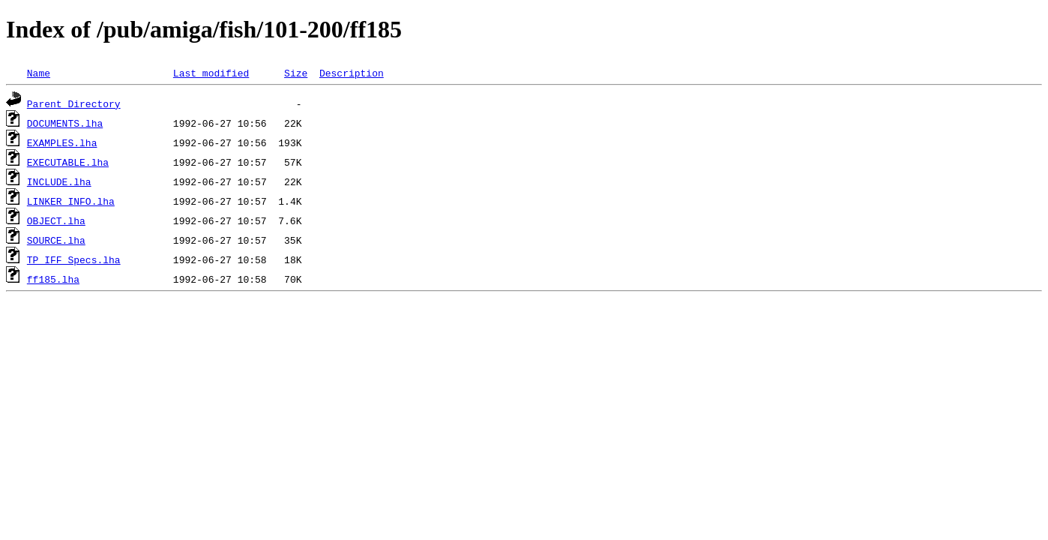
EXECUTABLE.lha (68, 162)
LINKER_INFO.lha (71, 201)
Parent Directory (74, 103)
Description (351, 73)
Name (38, 73)
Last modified (211, 73)
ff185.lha (53, 279)
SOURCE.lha (56, 240)
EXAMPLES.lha (62, 142)
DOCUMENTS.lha (65, 123)
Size (295, 73)
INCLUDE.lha (59, 181)
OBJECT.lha (56, 220)
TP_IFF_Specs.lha (74, 259)
